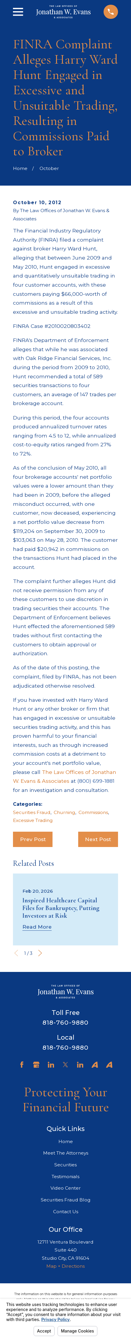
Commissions (93, 812)
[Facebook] (22, 1064)
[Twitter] (65, 1064)
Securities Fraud (31, 812)
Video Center (65, 1188)
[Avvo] (94, 1064)
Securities (65, 1165)
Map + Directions (65, 1266)
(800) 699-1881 (95, 781)
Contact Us (65, 1211)
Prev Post (33, 839)
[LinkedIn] (51, 1064)
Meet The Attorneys (65, 1153)
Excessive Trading (33, 820)
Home (65, 1141)
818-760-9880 (65, 1022)
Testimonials (65, 1176)
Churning (64, 812)
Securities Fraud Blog (66, 1200)
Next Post (98, 839)
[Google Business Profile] (36, 1064)
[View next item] (40, 953)
